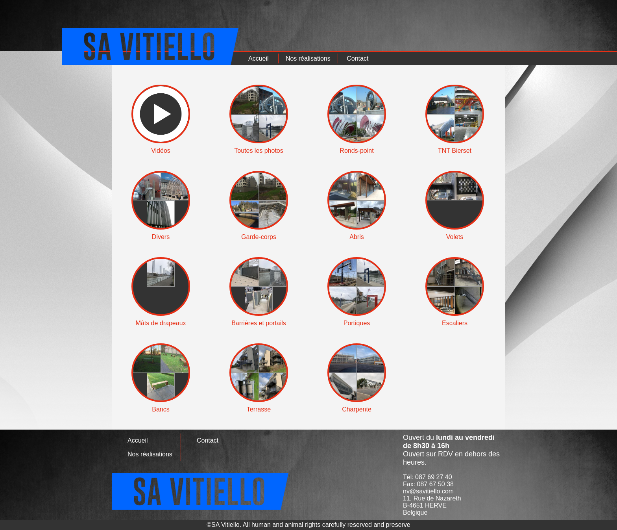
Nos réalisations (308, 58)
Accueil (258, 58)
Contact (357, 58)
